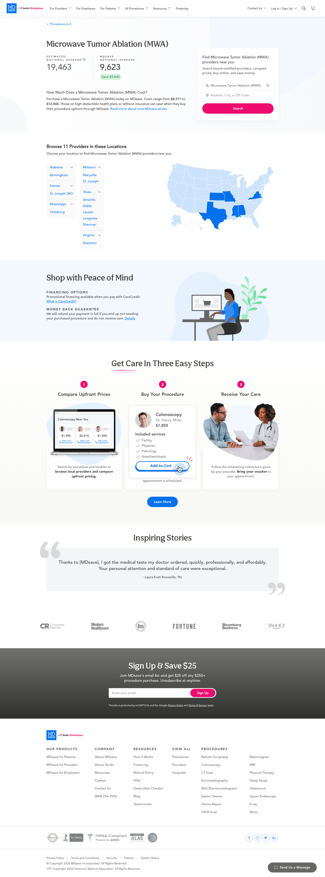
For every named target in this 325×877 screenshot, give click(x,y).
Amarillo (89, 200)
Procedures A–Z (58, 24)
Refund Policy (143, 772)
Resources (102, 772)
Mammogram (259, 757)
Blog (136, 796)
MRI (252, 765)
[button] (268, 85)
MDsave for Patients (61, 757)
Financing (182, 8)
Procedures (180, 757)
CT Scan (207, 772)
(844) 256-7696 (106, 796)
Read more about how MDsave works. (138, 109)
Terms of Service (197, 705)
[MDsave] (25, 8)
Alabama (56, 167)
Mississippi (58, 204)
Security (111, 858)
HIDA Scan (209, 812)
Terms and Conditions (85, 858)
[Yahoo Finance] (276, 626)
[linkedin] (274, 837)
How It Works (143, 757)
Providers (179, 765)
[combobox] (240, 85)
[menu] (142, 8)
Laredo (88, 212)
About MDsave (106, 757)
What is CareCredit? (61, 302)
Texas (87, 192)
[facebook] (249, 837)
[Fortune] (184, 626)
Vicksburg (57, 212)
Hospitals (179, 772)
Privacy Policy (175, 705)
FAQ (136, 780)
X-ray (253, 804)
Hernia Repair (211, 804)
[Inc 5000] (140, 626)
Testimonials (142, 804)
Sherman (89, 225)
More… (255, 812)
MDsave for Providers (62, 765)
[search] (304, 8)
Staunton (90, 243)
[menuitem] (60, 8)
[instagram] (257, 837)
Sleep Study (258, 780)
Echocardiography (214, 780)
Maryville (90, 175)
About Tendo (104, 765)
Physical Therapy (262, 772)
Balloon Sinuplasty (214, 757)
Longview (90, 219)
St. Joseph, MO (61, 194)
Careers (100, 780)
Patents (129, 858)
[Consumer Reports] (52, 626)
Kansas (55, 186)
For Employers (85, 8)
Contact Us (103, 788)
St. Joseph (91, 181)
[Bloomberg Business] (231, 626)
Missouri (89, 167)
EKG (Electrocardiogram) (219, 788)
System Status (150, 858)
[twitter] (265, 837)
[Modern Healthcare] (100, 626)
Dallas (87, 206)
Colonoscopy (211, 765)
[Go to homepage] (64, 735)
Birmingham (59, 175)
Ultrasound (258, 788)
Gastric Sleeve (211, 796)
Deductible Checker (148, 788)
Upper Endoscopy (263, 796)
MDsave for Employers (63, 772)
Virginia (88, 235)
